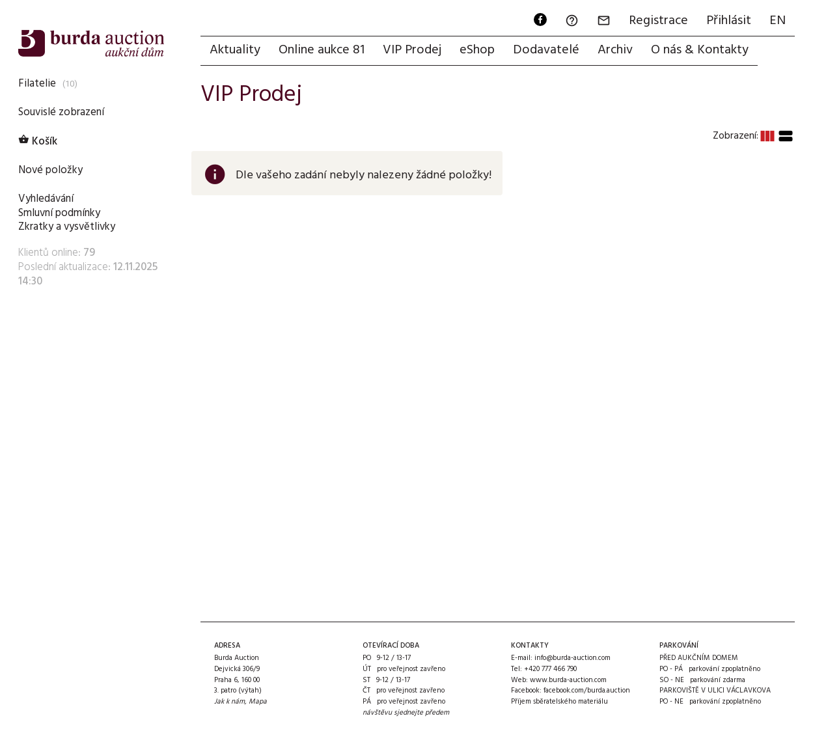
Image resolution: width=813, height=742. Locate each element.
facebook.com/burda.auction (587, 690)
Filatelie (37, 83)
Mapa (258, 702)
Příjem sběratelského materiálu (559, 702)
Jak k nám (229, 702)
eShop (477, 50)
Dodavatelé (546, 50)
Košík (37, 141)
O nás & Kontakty (700, 50)
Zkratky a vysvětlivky (66, 227)
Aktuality (235, 50)
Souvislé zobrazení (61, 112)
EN (777, 20)
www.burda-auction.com (568, 680)
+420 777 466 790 (550, 669)
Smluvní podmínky (59, 213)
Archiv (615, 50)
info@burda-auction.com (572, 658)
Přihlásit (728, 20)
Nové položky (50, 170)
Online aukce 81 (322, 50)
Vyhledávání (46, 199)
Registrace (658, 20)
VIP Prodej (412, 50)
